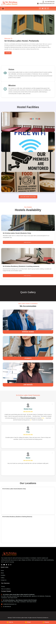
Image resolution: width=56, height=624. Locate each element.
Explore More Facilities (28, 196)
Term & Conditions (5, 589)
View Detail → (28, 242)
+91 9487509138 (48, 1)
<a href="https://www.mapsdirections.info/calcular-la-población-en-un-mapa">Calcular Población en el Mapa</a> (28, 529)
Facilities (3, 575)
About (2, 573)
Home (2, 570)
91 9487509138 (6, 606)
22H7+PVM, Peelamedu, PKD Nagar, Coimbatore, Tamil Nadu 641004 (18, 601)
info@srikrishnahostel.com (45, 3)
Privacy (3, 586)
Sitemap (10, 617)
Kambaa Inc (45, 617)
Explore (8, 52)
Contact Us (3, 580)
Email (28, 622)
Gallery (2, 577)
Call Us (10, 622)
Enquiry (46, 622)
